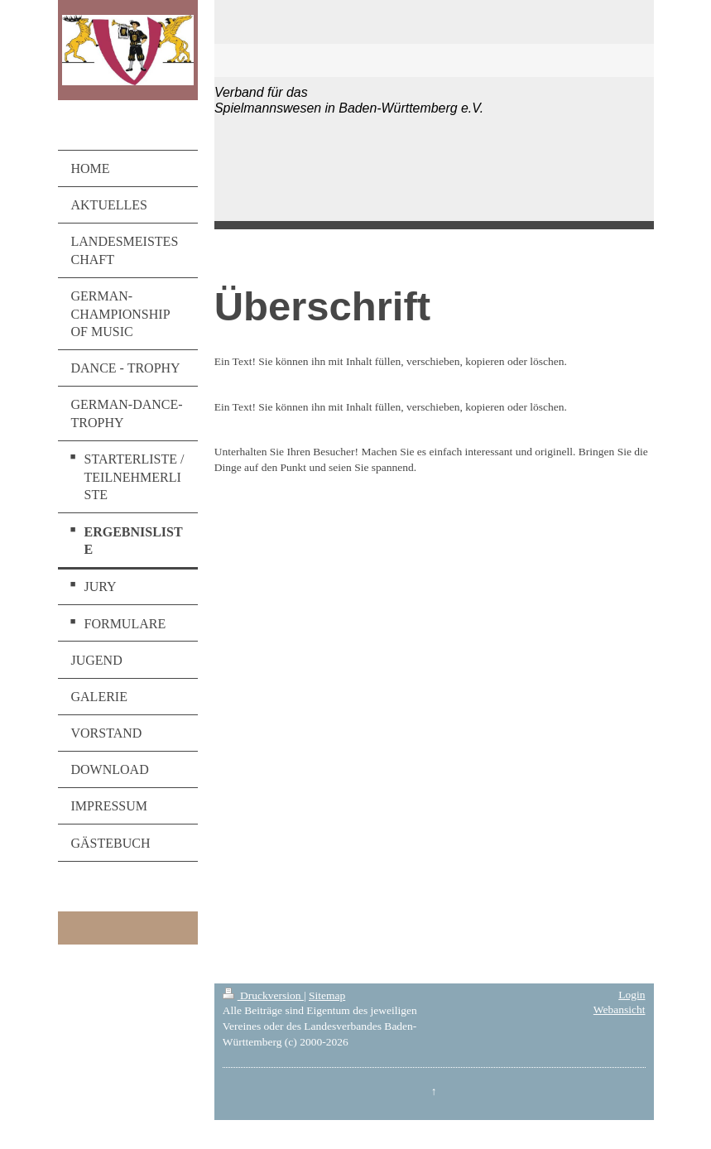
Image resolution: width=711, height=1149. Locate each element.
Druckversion (263, 995)
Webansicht (619, 1009)
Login (631, 994)
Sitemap (327, 995)
